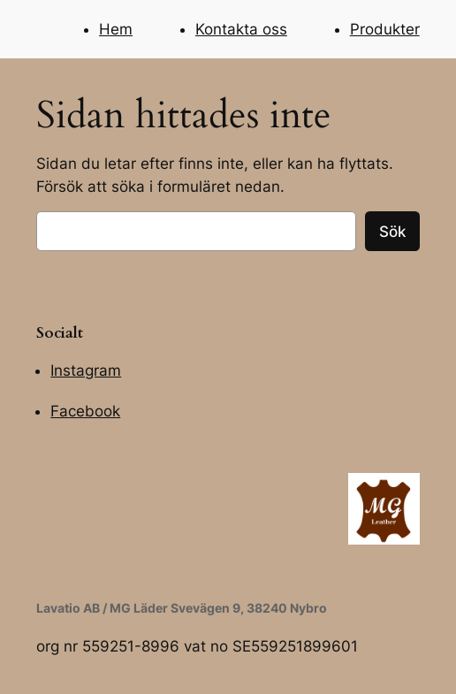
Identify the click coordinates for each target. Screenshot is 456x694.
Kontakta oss (241, 29)
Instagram (85, 370)
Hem (116, 29)
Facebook (85, 411)
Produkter (385, 29)
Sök (392, 231)
